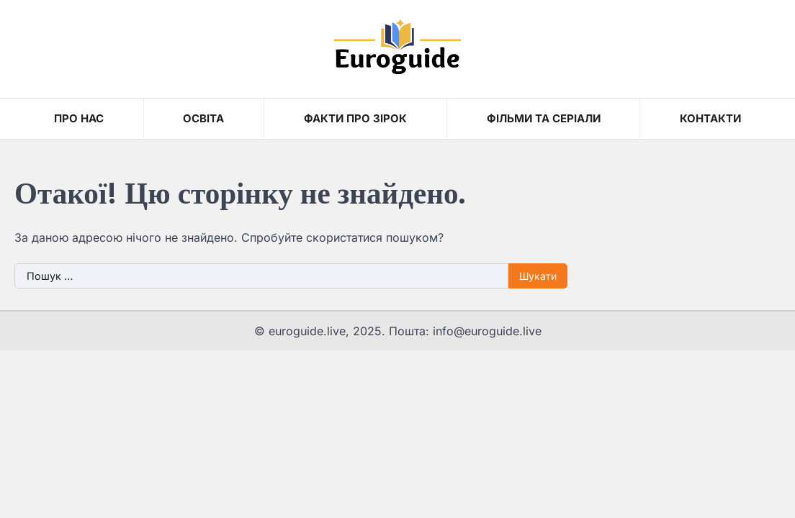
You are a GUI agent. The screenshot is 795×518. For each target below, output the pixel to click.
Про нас (79, 118)
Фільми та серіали (544, 118)
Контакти (710, 118)
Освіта (203, 118)
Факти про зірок (355, 118)
